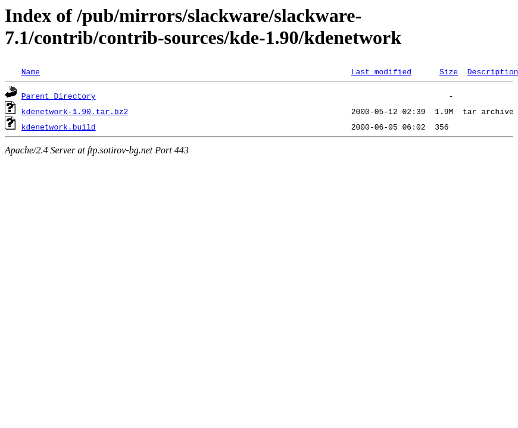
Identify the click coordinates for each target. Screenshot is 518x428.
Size (448, 71)
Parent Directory (58, 95)
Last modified (381, 71)
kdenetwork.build (58, 126)
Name (30, 71)
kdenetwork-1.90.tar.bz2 (74, 111)
